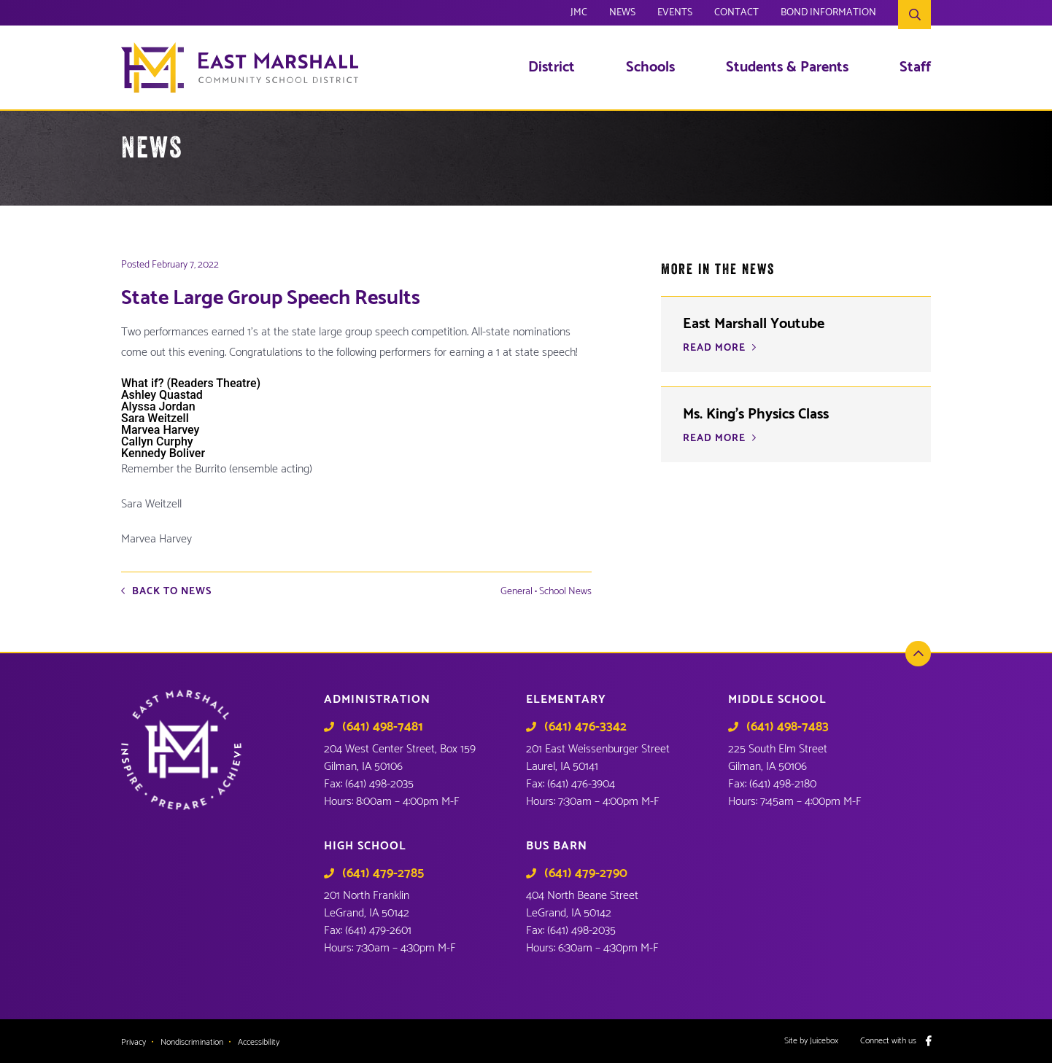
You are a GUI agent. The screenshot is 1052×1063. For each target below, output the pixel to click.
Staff (915, 68)
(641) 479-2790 (585, 873)
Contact (736, 14)
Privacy (133, 1042)
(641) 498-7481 (382, 726)
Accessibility (258, 1042)
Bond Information (828, 14)
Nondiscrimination (191, 1042)
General (516, 592)
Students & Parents (787, 68)
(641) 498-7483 (787, 726)
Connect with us (888, 1041)
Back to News (172, 592)
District (551, 68)
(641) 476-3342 (585, 726)
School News (565, 592)
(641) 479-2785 (383, 873)
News (622, 14)
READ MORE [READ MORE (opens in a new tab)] (714, 348)
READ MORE (714, 439)
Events (674, 14)
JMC (579, 14)
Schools (650, 68)
